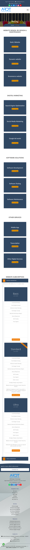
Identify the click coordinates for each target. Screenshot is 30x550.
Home (12, 25)
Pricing (15, 494)
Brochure (15, 497)
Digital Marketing (15, 512)
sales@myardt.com (20, 1)
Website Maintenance (15, 521)
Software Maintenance (15, 522)
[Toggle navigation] (28, 10)
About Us (15, 492)
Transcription (15, 514)
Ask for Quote (15, 46)
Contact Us (15, 469)
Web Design (15, 506)
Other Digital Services (15, 524)
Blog (15, 496)
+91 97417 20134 (10, 1)
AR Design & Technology (21, 546)
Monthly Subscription (11, 280)
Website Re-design (15, 507)
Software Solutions (15, 511)
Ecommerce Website (15, 509)
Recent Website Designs (15, 526)
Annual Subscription (11, 458)
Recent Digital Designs (15, 529)
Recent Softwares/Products (15, 527)
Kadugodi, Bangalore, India (15, 3)
